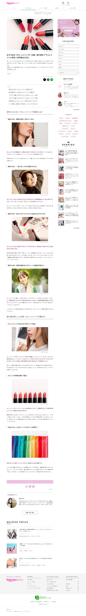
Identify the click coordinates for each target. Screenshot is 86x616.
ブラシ (30, 550)
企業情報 (32, 601)
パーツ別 (70, 131)
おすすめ (67, 118)
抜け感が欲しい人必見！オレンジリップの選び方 (21, 92)
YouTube (68, 590)
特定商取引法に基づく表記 (52, 590)
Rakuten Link (68, 588)
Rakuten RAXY (13, 3)
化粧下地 (38, 565)
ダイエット (75, 133)
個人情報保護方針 (38, 601)
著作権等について (47, 601)
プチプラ (73, 128)
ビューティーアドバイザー (33, 588)
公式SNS (57, 8)
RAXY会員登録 (69, 579)
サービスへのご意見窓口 (52, 586)
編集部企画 (75, 118)
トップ (13, 8)
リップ (33, 536)
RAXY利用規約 (50, 588)
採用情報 (54, 601)
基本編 (26, 550)
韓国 (61, 123)
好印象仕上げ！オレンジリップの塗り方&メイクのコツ (23, 101)
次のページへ (29, 482)
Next (50, 489)
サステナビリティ (26, 611)
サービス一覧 (9, 611)
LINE (67, 586)
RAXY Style (28, 8)
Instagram (68, 583)
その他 (59, 67)
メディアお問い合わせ (51, 581)
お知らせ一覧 (49, 579)
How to (9, 73)
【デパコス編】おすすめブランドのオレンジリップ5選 (23, 98)
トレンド (75, 123)
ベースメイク (13, 71)
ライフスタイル (65, 136)
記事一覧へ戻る (30, 512)
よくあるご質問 (72, 8)
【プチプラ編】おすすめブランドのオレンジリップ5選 (23, 95)
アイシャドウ (67, 123)
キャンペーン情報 (43, 8)
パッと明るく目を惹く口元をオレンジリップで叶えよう (23, 104)
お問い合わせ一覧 (17, 611)
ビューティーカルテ (31, 586)
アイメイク (60, 52)
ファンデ (33, 565)
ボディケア (60, 55)
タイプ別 (73, 136)
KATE (43, 565)
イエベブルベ (62, 131)
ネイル (59, 61)
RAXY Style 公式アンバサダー (24, 536)
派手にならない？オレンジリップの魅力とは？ (21, 89)
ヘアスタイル (65, 128)
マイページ (29, 583)
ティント (38, 536)
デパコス (61, 133)
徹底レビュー (65, 126)
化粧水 (76, 131)
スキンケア (60, 46)
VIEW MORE (76, 109)
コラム (59, 64)
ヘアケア (60, 58)
